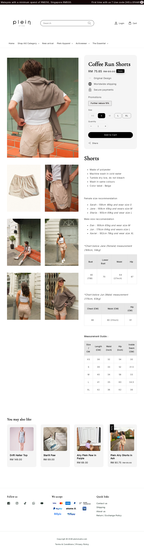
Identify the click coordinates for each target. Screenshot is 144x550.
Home (11, 43)
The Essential (99, 43)
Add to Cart (110, 134)
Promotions (94, 97)
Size (90, 110)
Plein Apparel (63, 43)
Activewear (81, 43)
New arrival (48, 43)
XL (126, 115)
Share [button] (93, 143)
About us (100, 511)
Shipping (100, 507)
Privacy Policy (82, 544)
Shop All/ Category (27, 43)
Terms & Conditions (64, 544)
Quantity (92, 121)
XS (92, 115)
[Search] (89, 23)
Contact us (101, 503)
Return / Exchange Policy (109, 515)
